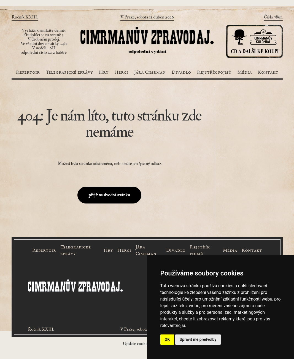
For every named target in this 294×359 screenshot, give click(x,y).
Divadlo (181, 72)
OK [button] (167, 339)
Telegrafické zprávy (69, 72)
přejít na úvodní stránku (109, 195)
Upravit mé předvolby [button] (198, 339)
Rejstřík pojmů (214, 72)
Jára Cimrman (150, 72)
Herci (121, 72)
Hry (103, 72)
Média (245, 72)
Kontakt (268, 72)
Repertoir (28, 72)
